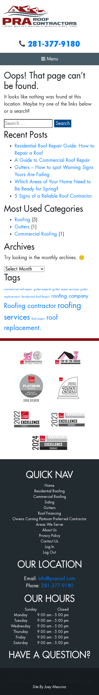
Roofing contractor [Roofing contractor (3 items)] (30, 306)
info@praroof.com (56, 578)
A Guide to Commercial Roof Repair (52, 160)
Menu (49, 59)
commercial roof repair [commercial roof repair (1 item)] (18, 289)
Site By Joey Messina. (49, 687)
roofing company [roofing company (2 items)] (69, 295)
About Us (49, 530)
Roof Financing (49, 513)
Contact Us (49, 541)
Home (49, 485)
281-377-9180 (54, 44)
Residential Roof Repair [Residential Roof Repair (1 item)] (35, 296)
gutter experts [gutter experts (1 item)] (42, 289)
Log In (49, 547)
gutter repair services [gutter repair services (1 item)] (66, 289)
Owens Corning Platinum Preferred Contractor (49, 519)
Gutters (22, 226)
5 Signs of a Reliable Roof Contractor (53, 196)
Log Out (49, 552)
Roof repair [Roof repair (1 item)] (38, 318)
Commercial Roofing (36, 234)
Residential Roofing (49, 491)
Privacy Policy (49, 535)
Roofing (22, 219)
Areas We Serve (49, 524)
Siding (49, 502)
